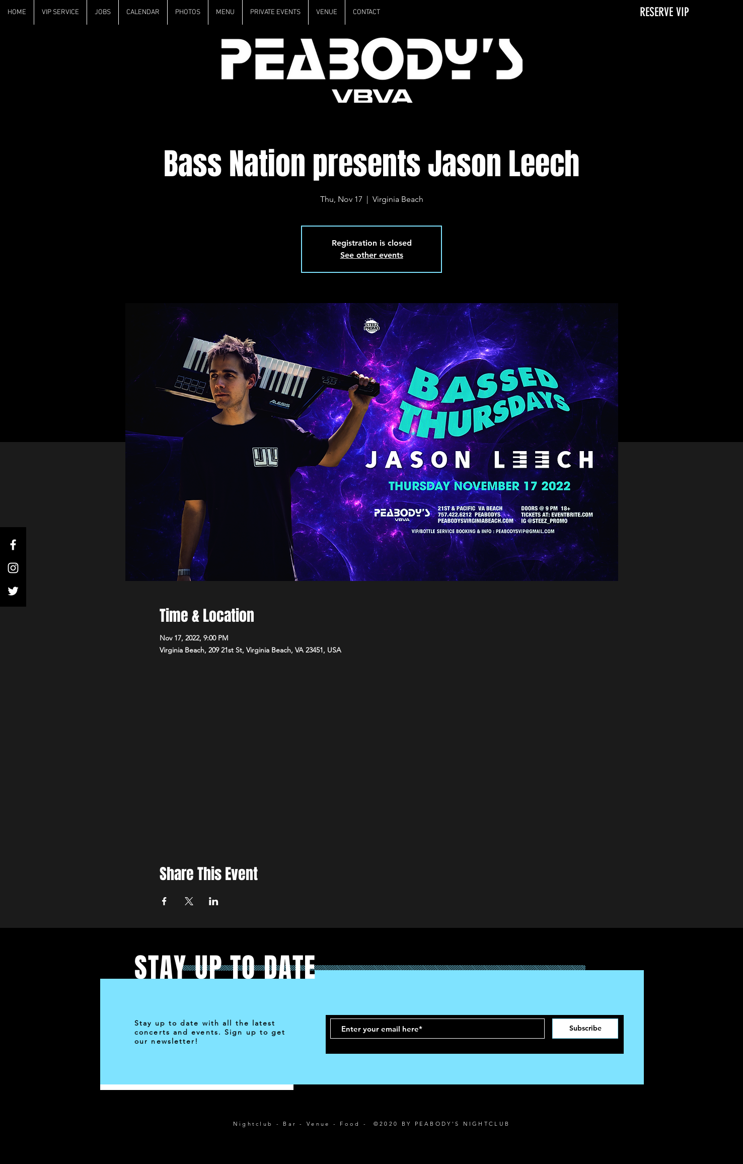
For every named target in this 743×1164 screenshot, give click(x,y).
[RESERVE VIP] (658, 12)
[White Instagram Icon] (13, 568)
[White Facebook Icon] (13, 545)
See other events (371, 255)
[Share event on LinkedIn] (213, 901)
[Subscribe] (585, 1029)
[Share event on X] (189, 901)
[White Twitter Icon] (13, 591)
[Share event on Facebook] (164, 901)
